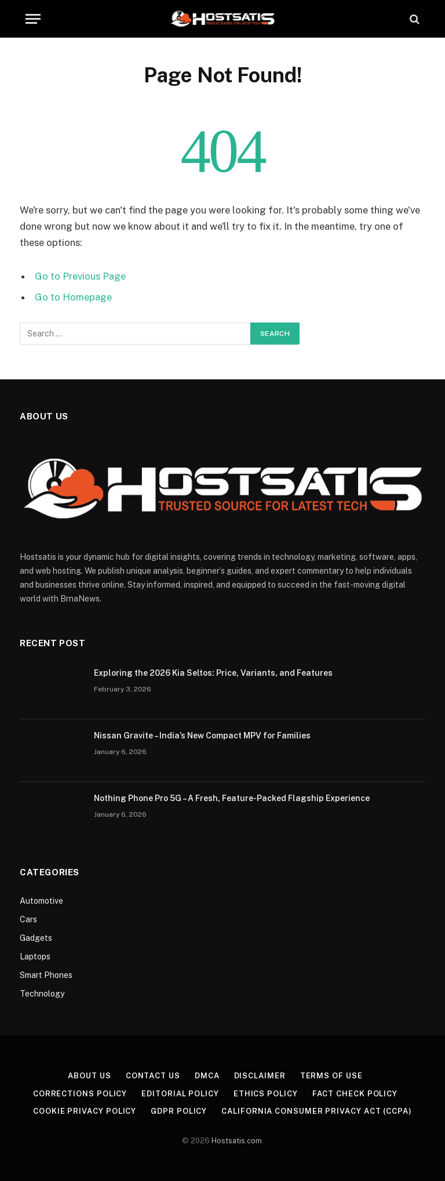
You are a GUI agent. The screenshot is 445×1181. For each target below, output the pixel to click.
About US (89, 1075)
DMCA (207, 1075)
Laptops (35, 956)
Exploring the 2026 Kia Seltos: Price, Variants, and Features (213, 673)
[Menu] (33, 19)
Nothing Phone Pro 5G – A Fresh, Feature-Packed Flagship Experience (232, 798)
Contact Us (153, 1075)
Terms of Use (331, 1075)
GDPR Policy (179, 1111)
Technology (42, 993)
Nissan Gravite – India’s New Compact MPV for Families (202, 735)
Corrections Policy (80, 1093)
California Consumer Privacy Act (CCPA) (316, 1111)
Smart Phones (46, 975)
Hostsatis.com (236, 1140)
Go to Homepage (73, 297)
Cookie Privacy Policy (84, 1111)
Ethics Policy (266, 1093)
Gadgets (36, 938)
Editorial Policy (180, 1093)
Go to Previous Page (80, 276)
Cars (28, 919)
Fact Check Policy (354, 1093)
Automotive (41, 900)
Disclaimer (260, 1075)
